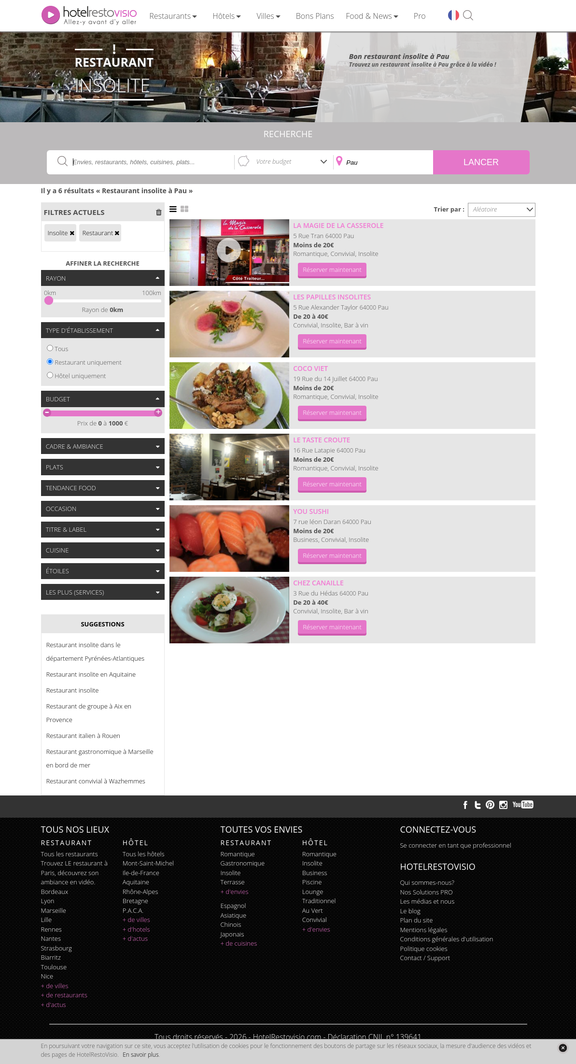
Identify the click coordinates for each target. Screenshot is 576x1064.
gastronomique (243, 863)
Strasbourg (56, 948)
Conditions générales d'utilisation (446, 939)
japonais (232, 934)
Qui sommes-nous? (427, 882)
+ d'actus (53, 1004)
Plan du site (416, 920)
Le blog (410, 911)
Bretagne (135, 900)
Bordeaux (55, 891)
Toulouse (54, 967)
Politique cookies (424, 948)
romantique (238, 854)
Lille (46, 919)
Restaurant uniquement (88, 362)
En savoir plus (140, 1054)
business (314, 872)
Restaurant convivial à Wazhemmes (95, 781)
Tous (61, 348)
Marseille (53, 910)
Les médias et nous (427, 901)
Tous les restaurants (69, 854)
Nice (47, 976)
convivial (314, 919)
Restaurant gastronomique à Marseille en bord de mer (100, 758)
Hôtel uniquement (80, 375)
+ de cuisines (239, 943)
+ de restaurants (64, 995)
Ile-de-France (141, 872)
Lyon (48, 900)
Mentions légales (424, 929)
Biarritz (51, 957)
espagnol (233, 905)
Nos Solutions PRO (426, 892)
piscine (312, 882)
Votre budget (274, 161)
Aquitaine (136, 882)
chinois (231, 924)
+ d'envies (235, 891)
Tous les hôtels (144, 854)
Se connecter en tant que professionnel (455, 845)
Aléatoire (485, 209)
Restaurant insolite (72, 690)
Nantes (51, 938)
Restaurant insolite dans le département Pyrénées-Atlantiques (95, 651)
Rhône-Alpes (140, 891)
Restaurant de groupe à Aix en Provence (88, 713)
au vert (312, 910)
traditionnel (319, 900)
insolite (231, 872)
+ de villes (55, 985)
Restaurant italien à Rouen (83, 735)
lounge (312, 891)
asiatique (234, 915)
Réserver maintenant (332, 269)
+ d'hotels (136, 929)
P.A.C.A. (133, 910)
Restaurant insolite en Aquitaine (91, 674)
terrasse (233, 882)
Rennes (51, 929)
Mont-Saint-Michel (148, 863)
